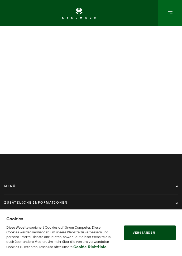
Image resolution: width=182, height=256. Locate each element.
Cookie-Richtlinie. (90, 247)
